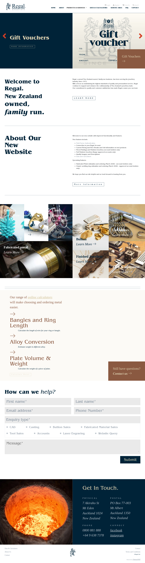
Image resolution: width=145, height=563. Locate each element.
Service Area (116, 8)
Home (53, 8)
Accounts (41, 433)
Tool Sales (15, 433)
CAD (11, 427)
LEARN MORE (84, 98)
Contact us (122, 373)
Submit (130, 460)
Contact (135, 8)
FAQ (126, 8)
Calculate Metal (20, 374)
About (61, 8)
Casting (32, 427)
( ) (126, 5)
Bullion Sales (60, 427)
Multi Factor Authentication (85, 143)
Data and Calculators (83, 156)
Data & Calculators (98, 8)
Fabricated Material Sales (99, 427)
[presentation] (4, 35)
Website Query (106, 433)
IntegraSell (136, 559)
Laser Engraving (72, 433)
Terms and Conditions (133, 552)
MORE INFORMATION (26, 61)
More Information (88, 184)
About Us (8, 552)
